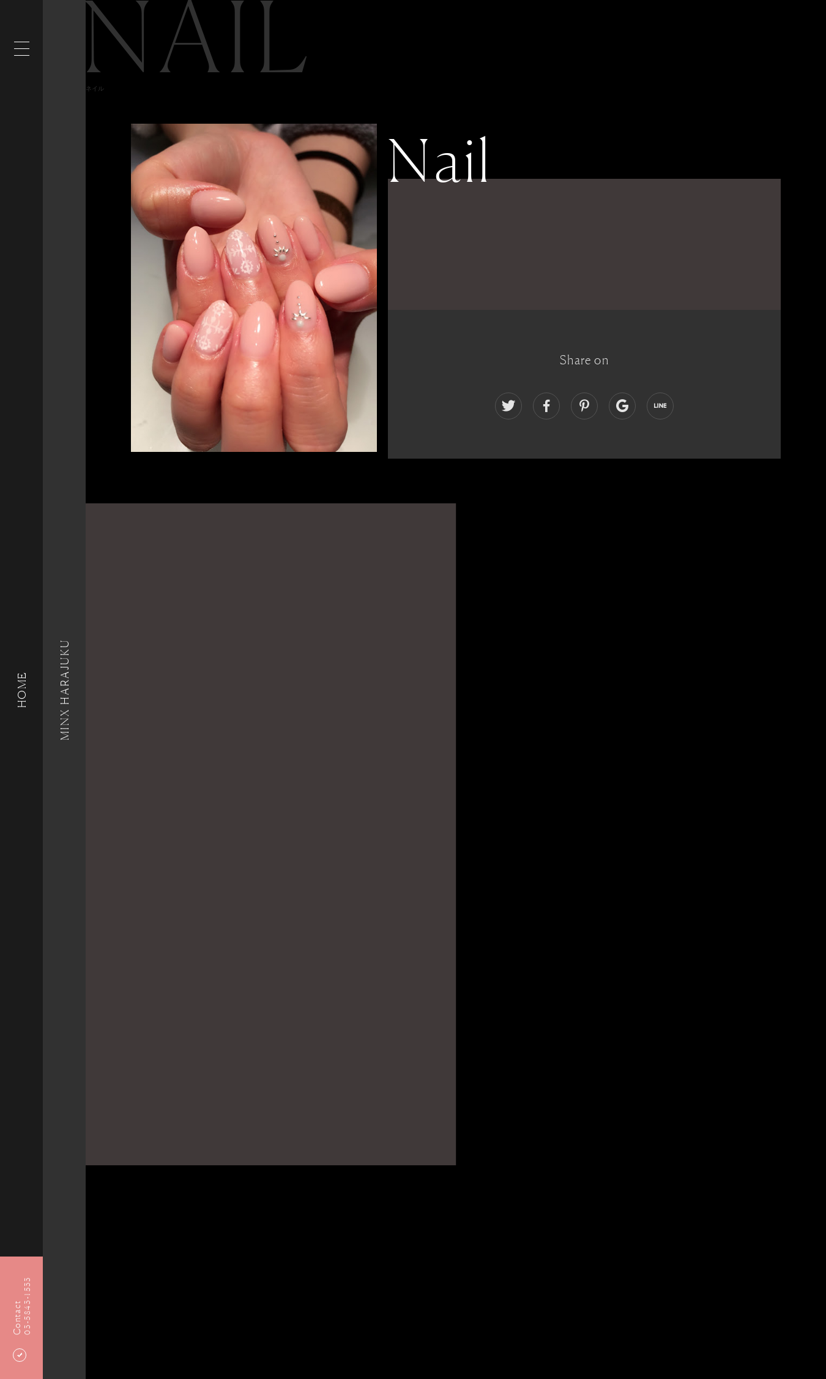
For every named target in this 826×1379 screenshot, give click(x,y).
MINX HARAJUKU (64, 689)
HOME (21, 689)
